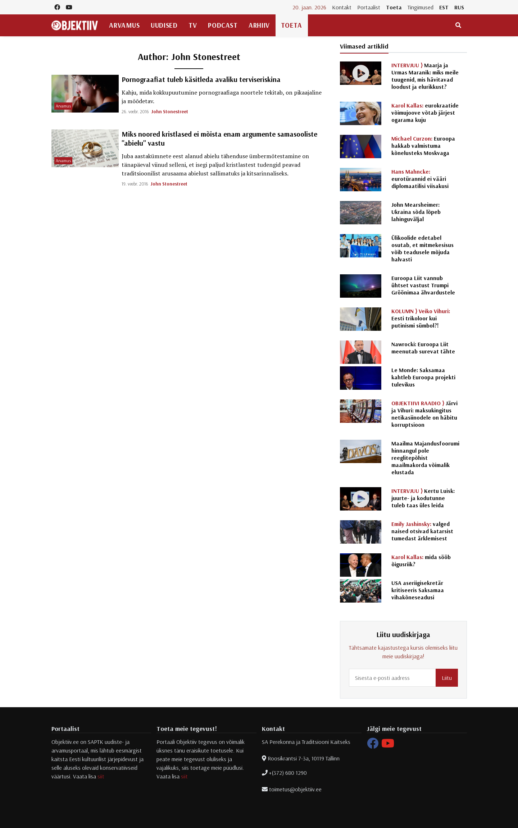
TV (192, 25)
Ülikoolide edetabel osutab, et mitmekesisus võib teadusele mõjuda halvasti (422, 248)
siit (100, 776)
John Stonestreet (169, 111)
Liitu (447, 677)
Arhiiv (259, 25)
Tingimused (420, 7)
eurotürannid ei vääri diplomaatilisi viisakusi (420, 178)
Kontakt (341, 7)
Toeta (394, 7)
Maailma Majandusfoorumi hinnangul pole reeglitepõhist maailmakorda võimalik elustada (425, 458)
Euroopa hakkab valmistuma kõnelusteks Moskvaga (423, 145)
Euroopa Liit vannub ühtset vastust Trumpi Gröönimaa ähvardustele (423, 285)
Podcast (222, 25)
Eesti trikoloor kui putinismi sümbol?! (420, 318)
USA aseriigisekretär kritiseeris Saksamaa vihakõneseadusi (417, 590)
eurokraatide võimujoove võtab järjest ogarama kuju (425, 112)
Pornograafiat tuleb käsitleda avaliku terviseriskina (201, 79)
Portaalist (368, 7)
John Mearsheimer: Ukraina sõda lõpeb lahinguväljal (416, 212)
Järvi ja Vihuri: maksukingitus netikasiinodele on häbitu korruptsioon (424, 413)
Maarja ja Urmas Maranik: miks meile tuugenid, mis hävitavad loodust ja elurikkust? (425, 75)
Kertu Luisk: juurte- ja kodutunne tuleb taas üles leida (423, 498)
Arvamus (124, 25)
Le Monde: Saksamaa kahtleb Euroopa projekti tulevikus (423, 377)
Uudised (164, 25)
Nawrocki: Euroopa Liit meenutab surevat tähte (423, 347)
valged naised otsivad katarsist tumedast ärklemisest (422, 531)
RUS (459, 7)
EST (444, 7)
